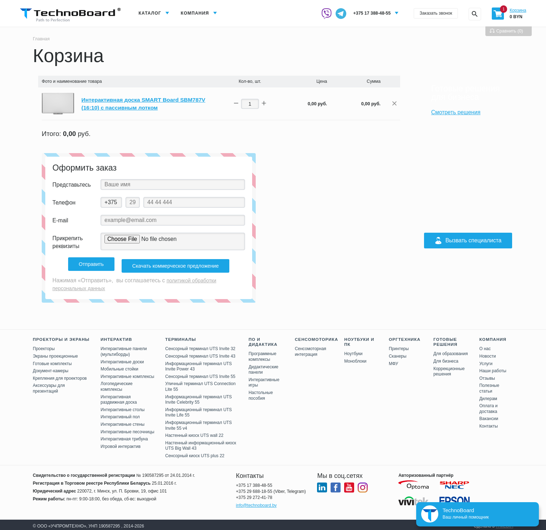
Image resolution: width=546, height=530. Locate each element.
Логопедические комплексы (117, 383)
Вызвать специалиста (468, 240)
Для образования (450, 350)
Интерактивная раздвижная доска (119, 396)
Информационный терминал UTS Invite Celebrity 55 (198, 396)
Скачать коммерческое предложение (177, 265)
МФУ (393, 360)
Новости (487, 353)
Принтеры (399, 345)
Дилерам (488, 395)
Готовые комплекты (52, 360)
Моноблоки (355, 358)
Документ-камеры (50, 367)
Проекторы (44, 345)
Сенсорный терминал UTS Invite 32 (200, 345)
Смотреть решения (455, 112)
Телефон (64, 203)
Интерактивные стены (122, 421)
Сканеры (397, 353)
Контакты (488, 423)
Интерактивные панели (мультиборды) (124, 348)
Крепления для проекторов (60, 375)
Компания (198, 13)
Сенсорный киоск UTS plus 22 (194, 452)
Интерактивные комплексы (127, 373)
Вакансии (488, 415)
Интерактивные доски (122, 359)
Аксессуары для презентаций (49, 385)
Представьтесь (71, 185)
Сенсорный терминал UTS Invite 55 (200, 373)
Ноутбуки (353, 350)
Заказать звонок (432, 13)
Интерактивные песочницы (127, 428)
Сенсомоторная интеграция (310, 348)
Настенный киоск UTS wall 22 (194, 432)
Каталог (151, 13)
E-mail (60, 221)
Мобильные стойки (119, 366)
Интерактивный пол (120, 414)
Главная (42, 38)
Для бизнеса (445, 358)
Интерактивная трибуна (124, 436)
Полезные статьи (489, 385)
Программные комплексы (262, 353)
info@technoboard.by (256, 502)
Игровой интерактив (121, 443)
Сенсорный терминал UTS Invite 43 (200, 353)
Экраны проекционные (55, 353)
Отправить (87, 265)
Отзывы (487, 375)
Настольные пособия (261, 392)
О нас (485, 345)
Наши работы (492, 367)
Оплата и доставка (488, 405)
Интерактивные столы (122, 406)
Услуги (486, 360)
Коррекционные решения (449, 368)
